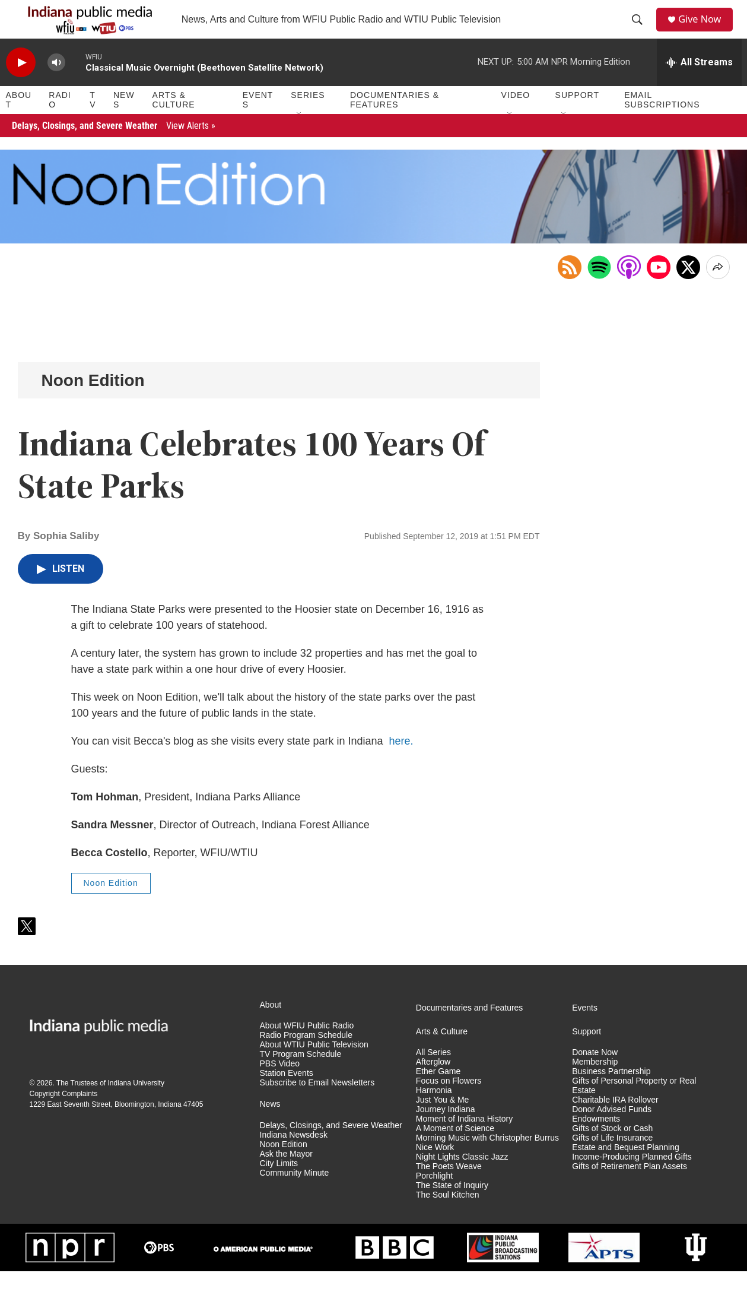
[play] (20, 86)
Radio (60, 123)
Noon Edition (93, 404)
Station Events (286, 1097)
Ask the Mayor (286, 1177)
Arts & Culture (173, 123)
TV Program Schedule (301, 1078)
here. (401, 765)
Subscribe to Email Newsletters (317, 1106)
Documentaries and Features (469, 1031)
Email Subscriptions (662, 123)
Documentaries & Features (394, 123)
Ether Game (438, 1095)
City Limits (279, 1187)
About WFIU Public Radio (307, 1049)
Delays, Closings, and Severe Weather (113, 149)
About (19, 123)
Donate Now (595, 1076)
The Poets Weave (449, 1190)
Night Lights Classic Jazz (462, 1180)
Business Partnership (611, 1095)
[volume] (56, 86)
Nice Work (435, 1171)
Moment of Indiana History (464, 1142)
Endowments (596, 1142)
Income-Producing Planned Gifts (632, 1180)
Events (258, 123)
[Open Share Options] (718, 291)
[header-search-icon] (641, 31)
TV (93, 123)
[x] (688, 291)
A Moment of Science (455, 1152)
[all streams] (699, 86)
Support (577, 119)
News (124, 123)
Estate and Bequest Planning (625, 1171)
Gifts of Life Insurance (612, 1161)
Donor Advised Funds (611, 1133)
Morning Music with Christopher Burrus (487, 1161)
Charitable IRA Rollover (615, 1123)
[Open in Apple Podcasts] (629, 291)
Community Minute (294, 1196)
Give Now (705, 31)
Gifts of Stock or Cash (612, 1152)
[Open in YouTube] (658, 291)
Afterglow (433, 1085)
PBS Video (280, 1087)
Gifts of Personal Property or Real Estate (634, 1109)
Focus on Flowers (448, 1104)
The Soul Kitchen (447, 1218)
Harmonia (434, 1114)
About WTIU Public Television (314, 1068)
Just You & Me (442, 1123)
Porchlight (434, 1199)
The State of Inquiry (452, 1209)
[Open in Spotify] (599, 291)
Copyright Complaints (64, 1117)
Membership (595, 1085)
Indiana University (136, 1107)
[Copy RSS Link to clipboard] (569, 291)
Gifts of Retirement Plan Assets (629, 1190)
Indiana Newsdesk (294, 1158)
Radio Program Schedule (306, 1059)
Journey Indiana (445, 1133)
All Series (433, 1076)
